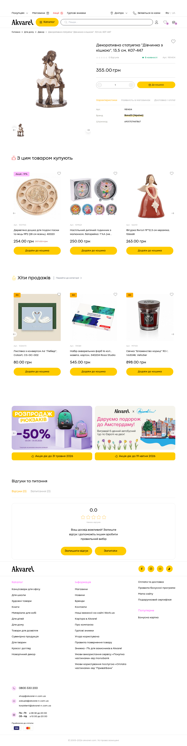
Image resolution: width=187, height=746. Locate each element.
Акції (58, 13)
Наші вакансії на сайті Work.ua (95, 613)
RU (167, 13)
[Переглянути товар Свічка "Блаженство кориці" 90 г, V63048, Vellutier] (149, 317)
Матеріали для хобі (24, 613)
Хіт (17, 295)
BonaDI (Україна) (133, 115)
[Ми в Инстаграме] (151, 569)
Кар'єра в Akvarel (86, 619)
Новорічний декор (23, 654)
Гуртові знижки (76, 13)
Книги (15, 607)
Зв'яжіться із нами (146, 13)
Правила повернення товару (93, 642)
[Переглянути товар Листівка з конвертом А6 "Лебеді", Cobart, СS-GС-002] (37, 317)
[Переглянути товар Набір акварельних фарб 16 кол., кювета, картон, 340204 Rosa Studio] (93, 317)
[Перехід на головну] (23, 22)
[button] (14, 130)
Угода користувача (87, 637)
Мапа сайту (145, 594)
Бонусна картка (148, 617)
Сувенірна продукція (25, 637)
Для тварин (19, 642)
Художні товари (22, 601)
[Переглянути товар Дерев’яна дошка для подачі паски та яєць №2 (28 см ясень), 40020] (37, 196)
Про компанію (84, 625)
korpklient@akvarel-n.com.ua (35, 706)
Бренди (80, 601)
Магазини (40, 13)
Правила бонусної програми (156, 588)
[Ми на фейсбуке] (142, 569)
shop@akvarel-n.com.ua (32, 696)
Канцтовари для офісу (26, 589)
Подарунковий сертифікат (155, 600)
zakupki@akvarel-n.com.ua (34, 701)
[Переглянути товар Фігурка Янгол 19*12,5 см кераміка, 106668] (149, 196)
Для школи (19, 595)
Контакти (81, 607)
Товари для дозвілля (25, 631)
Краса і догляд (21, 648)
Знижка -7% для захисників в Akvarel (98, 648)
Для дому (18, 625)
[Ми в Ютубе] (160, 569)
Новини (80, 595)
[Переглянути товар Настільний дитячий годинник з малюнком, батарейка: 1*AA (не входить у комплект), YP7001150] (93, 196)
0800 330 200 (28, 688)
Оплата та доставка (151, 582)
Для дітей (18, 619)
